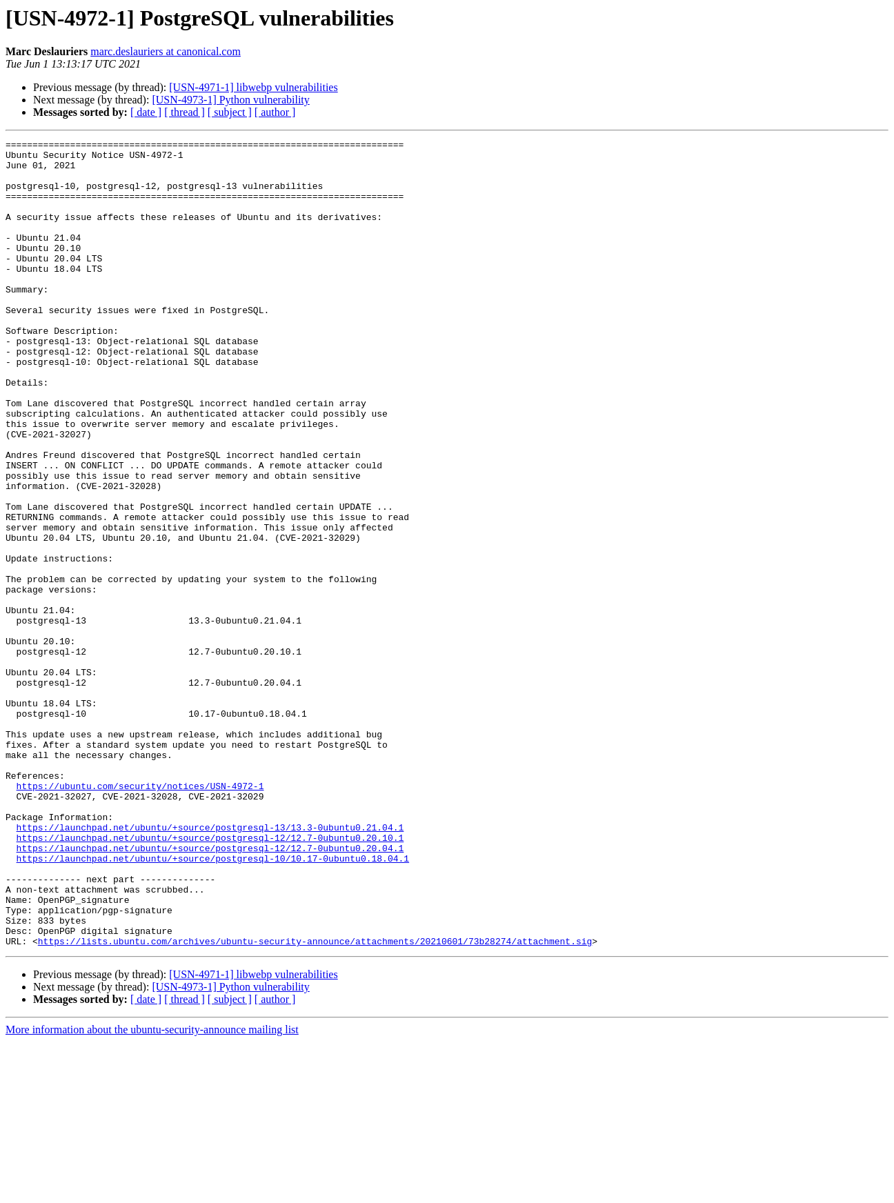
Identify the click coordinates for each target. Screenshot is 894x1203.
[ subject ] (230, 112)
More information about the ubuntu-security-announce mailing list (152, 1191)
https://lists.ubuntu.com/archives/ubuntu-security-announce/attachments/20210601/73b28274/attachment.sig (315, 1102)
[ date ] (145, 112)
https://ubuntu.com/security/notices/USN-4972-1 (140, 916)
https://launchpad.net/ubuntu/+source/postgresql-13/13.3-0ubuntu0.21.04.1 (210, 966)
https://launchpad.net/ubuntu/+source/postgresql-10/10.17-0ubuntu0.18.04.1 (213, 1003)
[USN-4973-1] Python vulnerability (230, 100)
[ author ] (275, 112)
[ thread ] (184, 112)
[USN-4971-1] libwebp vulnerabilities (253, 87)
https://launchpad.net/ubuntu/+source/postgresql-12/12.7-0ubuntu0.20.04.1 (210, 990)
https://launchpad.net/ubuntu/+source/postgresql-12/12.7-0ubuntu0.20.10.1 (210, 978)
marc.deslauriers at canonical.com (165, 51)
